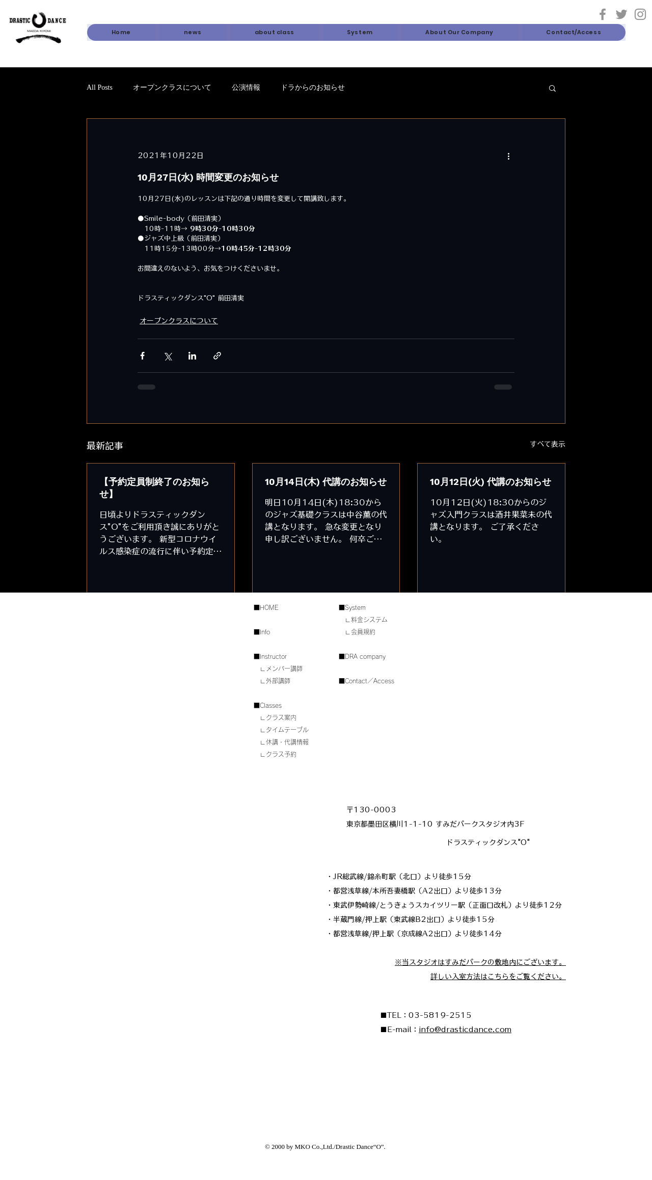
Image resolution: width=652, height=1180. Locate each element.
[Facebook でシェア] (142, 356)
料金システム (369, 620)
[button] (274, 32)
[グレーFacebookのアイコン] (602, 14)
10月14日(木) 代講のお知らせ (326, 481)
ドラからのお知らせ (313, 87)
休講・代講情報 (287, 742)
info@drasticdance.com (465, 1029)
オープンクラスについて (172, 87)
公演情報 (246, 87)
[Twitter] (621, 14)
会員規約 (363, 632)
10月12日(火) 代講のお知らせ (490, 481)
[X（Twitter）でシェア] (167, 356)
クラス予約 (281, 754)
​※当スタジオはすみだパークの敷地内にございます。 (480, 962)
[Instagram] (640, 14)
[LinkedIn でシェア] (192, 356)
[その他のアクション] (508, 155)
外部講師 (278, 681)
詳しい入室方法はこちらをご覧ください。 (498, 976)
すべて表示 (547, 444)
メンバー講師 (284, 668)
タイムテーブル (287, 730)
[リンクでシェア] (217, 356)
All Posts (100, 87)
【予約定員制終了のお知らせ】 (154, 487)
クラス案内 (281, 717)
